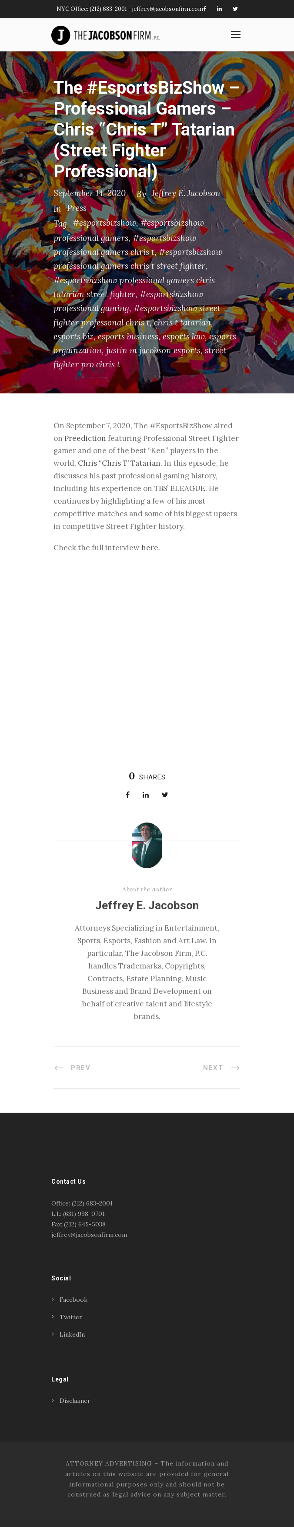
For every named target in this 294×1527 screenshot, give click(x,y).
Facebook (73, 1300)
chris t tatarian (182, 322)
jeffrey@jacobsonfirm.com (167, 9)
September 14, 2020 (89, 193)
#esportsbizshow (104, 222)
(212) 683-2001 (108, 9)
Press (77, 208)
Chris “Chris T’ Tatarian (119, 463)
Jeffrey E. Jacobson (186, 193)
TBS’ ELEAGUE (179, 488)
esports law (184, 336)
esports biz (73, 336)
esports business (128, 336)
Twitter (71, 1317)
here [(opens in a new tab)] (149, 547)
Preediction (85, 438)
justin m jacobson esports (153, 350)
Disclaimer (75, 1401)
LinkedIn (72, 1334)
